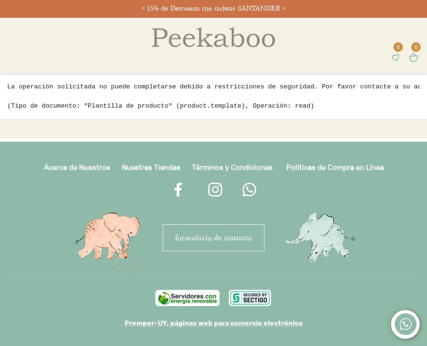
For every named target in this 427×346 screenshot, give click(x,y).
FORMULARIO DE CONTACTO (213, 238)
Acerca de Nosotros (77, 167)
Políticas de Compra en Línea (335, 167)
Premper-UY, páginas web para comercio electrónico (214, 323)
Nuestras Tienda (149, 167)
